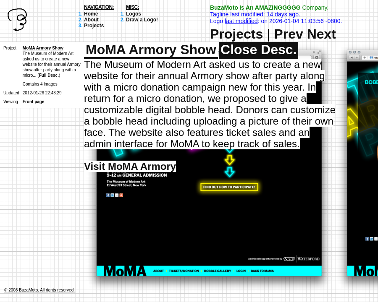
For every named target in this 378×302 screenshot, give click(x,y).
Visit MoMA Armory (130, 166)
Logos (133, 14)
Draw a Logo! (142, 20)
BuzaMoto (224, 7)
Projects (94, 26)
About (91, 20)
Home (91, 14)
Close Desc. (258, 49)
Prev (288, 34)
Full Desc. (49, 75)
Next (321, 34)
